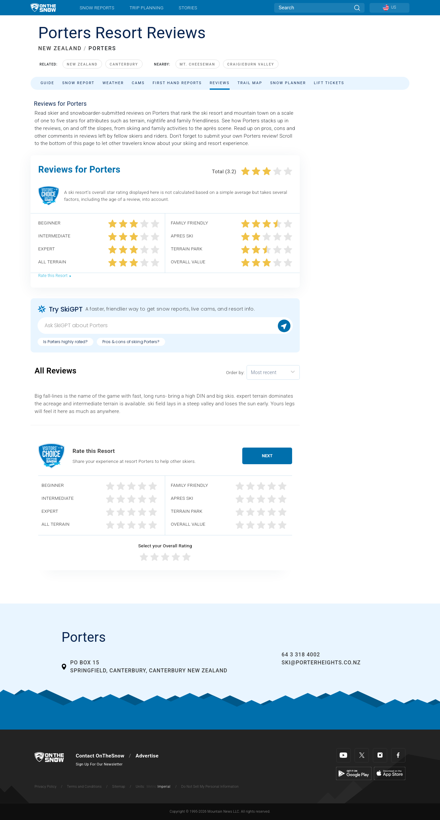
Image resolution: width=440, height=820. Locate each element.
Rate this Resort (55, 275)
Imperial (164, 786)
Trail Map (250, 83)
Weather (113, 83)
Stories (188, 7)
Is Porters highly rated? (65, 341)
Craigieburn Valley (251, 64)
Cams (138, 83)
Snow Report (78, 83)
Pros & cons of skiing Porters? (130, 341)
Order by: (235, 372)
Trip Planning (147, 7)
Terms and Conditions (84, 786)
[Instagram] (380, 755)
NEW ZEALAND (60, 48)
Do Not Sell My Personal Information (210, 786)
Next (267, 455)
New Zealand (82, 64)
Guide (47, 83)
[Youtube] (343, 755)
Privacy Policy (45, 786)
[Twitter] (362, 755)
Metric (152, 786)
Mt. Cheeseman (197, 64)
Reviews (220, 83)
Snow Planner (288, 83)
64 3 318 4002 (300, 654)
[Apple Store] (389, 773)
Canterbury (124, 64)
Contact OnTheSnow (100, 756)
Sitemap (118, 786)
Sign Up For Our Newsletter (99, 764)
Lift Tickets (329, 83)
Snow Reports (97, 7)
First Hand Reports (177, 83)
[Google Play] (354, 773)
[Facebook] (398, 755)
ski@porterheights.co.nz (321, 662)
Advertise (147, 756)
